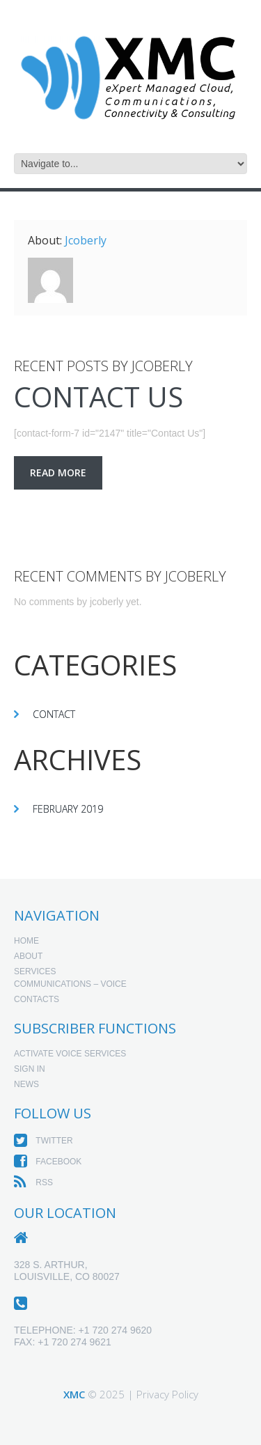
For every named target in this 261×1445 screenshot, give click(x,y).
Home (26, 941)
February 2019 (68, 808)
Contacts (36, 999)
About (28, 956)
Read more (58, 472)
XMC (74, 1394)
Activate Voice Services (70, 1054)
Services (35, 971)
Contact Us (98, 396)
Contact (54, 714)
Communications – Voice (70, 984)
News (26, 1084)
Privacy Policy (167, 1394)
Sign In (29, 1069)
